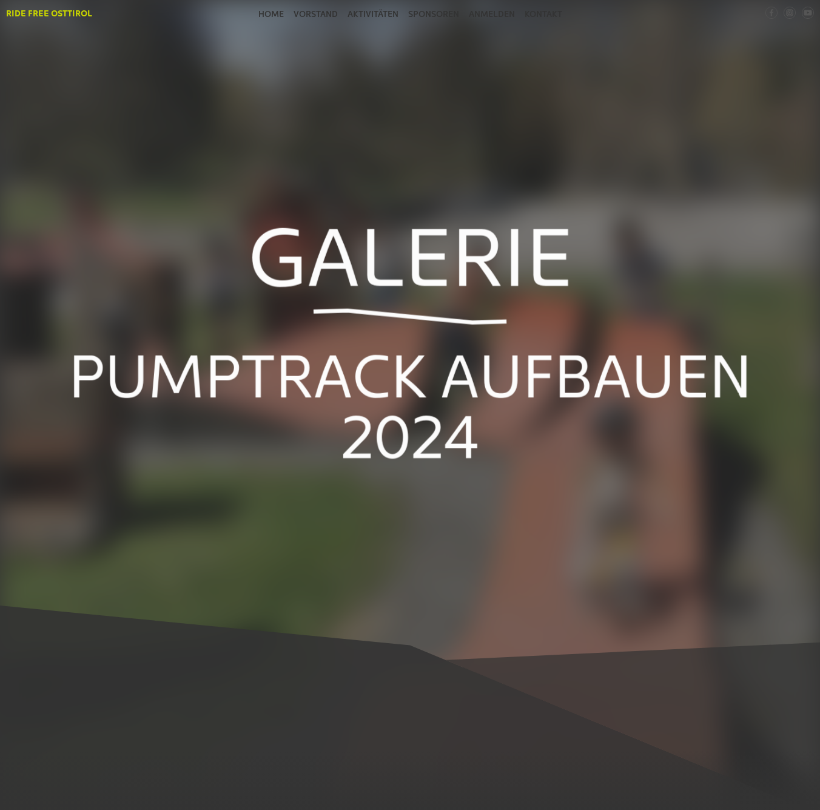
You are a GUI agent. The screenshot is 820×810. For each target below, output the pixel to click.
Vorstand (316, 13)
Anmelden (492, 13)
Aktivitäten (373, 13)
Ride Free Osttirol (49, 13)
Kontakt (543, 13)
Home (271, 13)
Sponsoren (433, 13)
